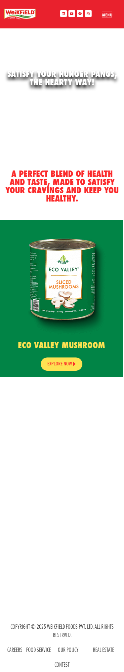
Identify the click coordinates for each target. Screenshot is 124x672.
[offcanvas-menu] (107, 15)
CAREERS (14, 649)
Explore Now (58, 363)
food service (38, 649)
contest (62, 664)
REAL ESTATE (103, 649)
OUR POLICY (68, 649)
